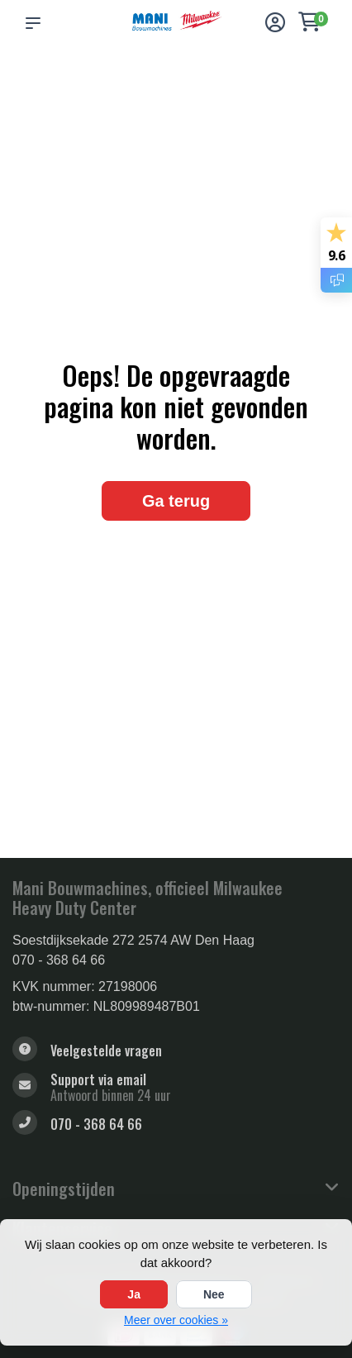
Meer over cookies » (176, 1320)
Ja (133, 1294)
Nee (214, 1294)
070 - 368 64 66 (58, 960)
